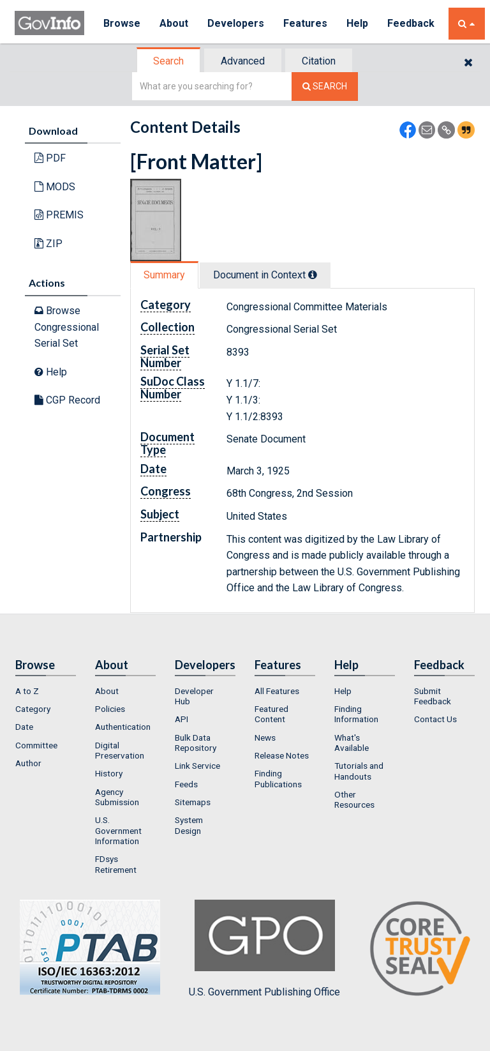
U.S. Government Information (118, 830)
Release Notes (282, 755)
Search (168, 61)
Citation (319, 61)
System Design (189, 825)
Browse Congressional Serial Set (66, 327)
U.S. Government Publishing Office (264, 949)
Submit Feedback (432, 696)
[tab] (169, 61)
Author (28, 763)
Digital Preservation (119, 750)
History (108, 773)
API (181, 719)
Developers (235, 23)
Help (357, 23)
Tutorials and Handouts (358, 770)
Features (305, 23)
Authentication (123, 727)
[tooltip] (312, 274)
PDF (50, 158)
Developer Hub (194, 696)
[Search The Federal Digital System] (325, 86)
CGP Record (67, 400)
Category (32, 709)
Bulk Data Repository (195, 742)
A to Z (27, 691)
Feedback (410, 23)
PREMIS (59, 215)
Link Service (197, 765)
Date (24, 727)
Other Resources (354, 799)
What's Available (351, 742)
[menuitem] (45, 691)
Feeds (186, 784)
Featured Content (271, 714)
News (265, 737)
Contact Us (435, 719)
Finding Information (356, 714)
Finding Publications (278, 778)
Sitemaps (193, 802)
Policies (110, 709)
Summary (164, 275)
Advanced (243, 61)
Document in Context (265, 275)
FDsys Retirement (116, 864)
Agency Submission (117, 797)
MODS (54, 187)
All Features (277, 691)
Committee (36, 745)
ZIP (48, 244)
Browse (121, 23)
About (174, 23)
